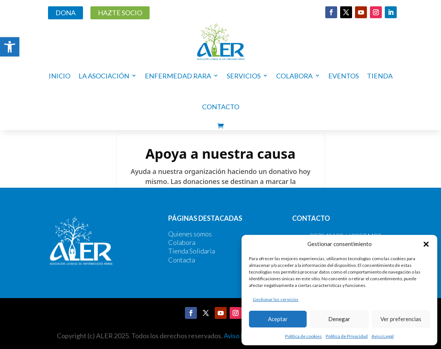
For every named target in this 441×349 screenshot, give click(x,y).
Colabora (181, 242)
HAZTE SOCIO (120, 13)
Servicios (244, 76)
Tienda (380, 76)
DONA (65, 13)
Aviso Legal (382, 336)
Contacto (220, 107)
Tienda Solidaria (191, 251)
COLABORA (294, 76)
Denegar (339, 319)
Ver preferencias (400, 319)
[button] (9, 46)
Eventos (343, 76)
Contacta (181, 260)
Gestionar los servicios (275, 299)
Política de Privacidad (347, 336)
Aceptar (278, 319)
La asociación (104, 76)
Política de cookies (303, 336)
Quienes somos (190, 234)
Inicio (59, 76)
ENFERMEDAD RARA (178, 76)
